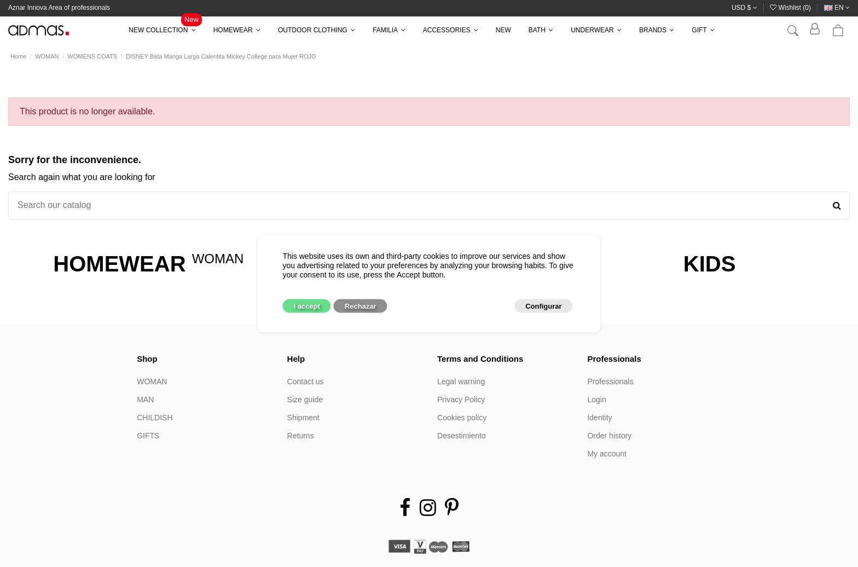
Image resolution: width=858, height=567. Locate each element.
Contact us (305, 381)
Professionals (610, 381)
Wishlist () (791, 7)
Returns (300, 435)
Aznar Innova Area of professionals (59, 7)
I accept (306, 306)
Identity (599, 417)
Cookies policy (461, 417)
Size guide (305, 399)
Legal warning (461, 381)
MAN (145, 399)
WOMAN (152, 381)
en (837, 7)
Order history (609, 435)
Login (596, 399)
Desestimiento (461, 435)
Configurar (543, 306)
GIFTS (148, 435)
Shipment (303, 417)
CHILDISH (154, 417)
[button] (162, 30)
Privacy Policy (461, 399)
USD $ (744, 7)
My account (607, 453)
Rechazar (360, 306)
